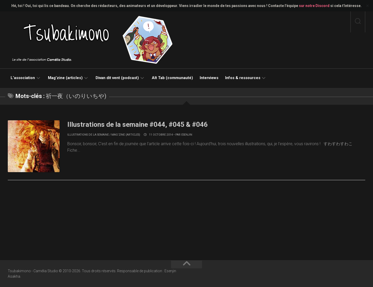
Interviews (209, 77)
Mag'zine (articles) (125, 134)
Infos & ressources (242, 77)
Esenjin (186, 134)
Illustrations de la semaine (88, 134)
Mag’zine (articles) (65, 77)
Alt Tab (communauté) (172, 77)
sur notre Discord (314, 6)
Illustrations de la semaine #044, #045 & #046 (137, 124)
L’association (23, 77)
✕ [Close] (367, 5)
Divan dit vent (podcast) (117, 77)
